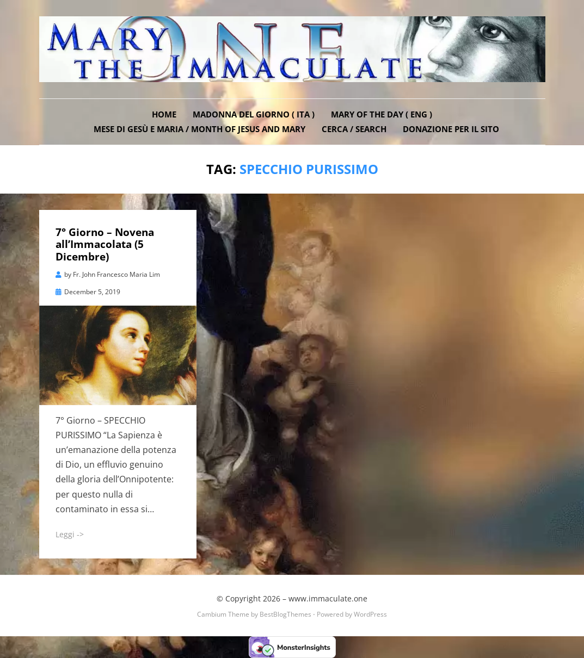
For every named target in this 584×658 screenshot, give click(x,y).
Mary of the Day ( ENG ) (381, 114)
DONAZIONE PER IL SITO (451, 128)
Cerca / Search (354, 128)
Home (164, 114)
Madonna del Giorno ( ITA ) (254, 114)
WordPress (370, 614)
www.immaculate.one (327, 598)
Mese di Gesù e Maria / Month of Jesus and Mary (199, 128)
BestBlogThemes (285, 614)
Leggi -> (70, 534)
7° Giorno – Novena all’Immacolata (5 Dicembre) (105, 244)
